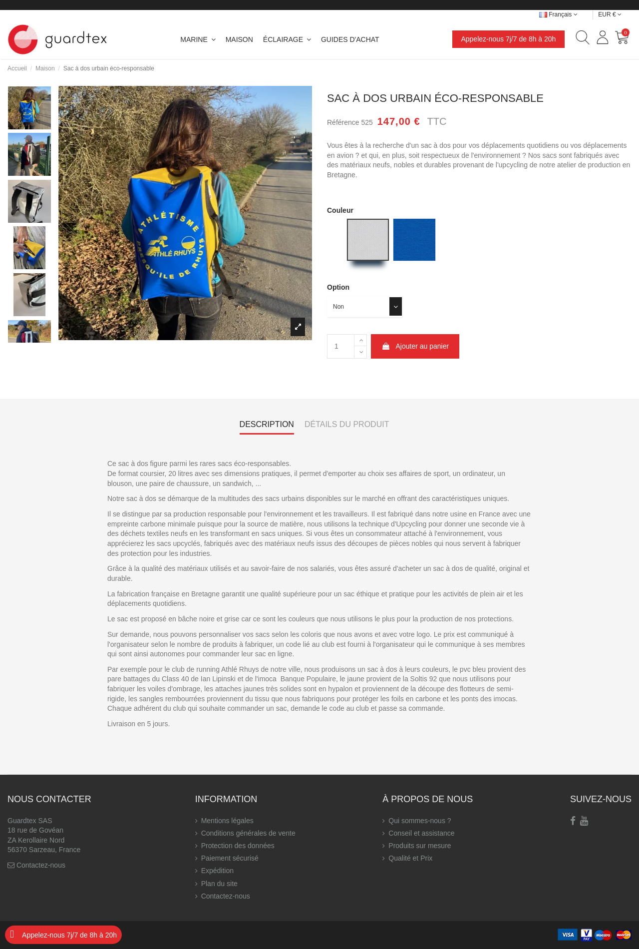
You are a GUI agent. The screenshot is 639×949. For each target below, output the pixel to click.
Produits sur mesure (419, 846)
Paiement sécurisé (230, 858)
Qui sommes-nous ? (419, 821)
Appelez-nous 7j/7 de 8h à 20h (508, 39)
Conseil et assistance (421, 833)
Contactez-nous (40, 865)
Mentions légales (227, 821)
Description (267, 424)
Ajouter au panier (415, 346)
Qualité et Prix (410, 858)
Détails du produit (347, 424)
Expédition (217, 871)
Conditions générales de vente (248, 833)
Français (558, 14)
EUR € (610, 14)
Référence (343, 122)
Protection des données (238, 846)
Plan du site (219, 884)
